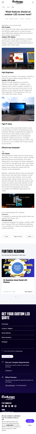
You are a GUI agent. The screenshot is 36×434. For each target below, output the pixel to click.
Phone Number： (7, 337)
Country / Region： (8, 328)
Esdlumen (5, 214)
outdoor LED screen (8, 80)
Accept (30, 421)
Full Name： (5, 324)
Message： (5, 342)
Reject (30, 425)
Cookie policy (9, 425)
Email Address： (7, 333)
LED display (6, 154)
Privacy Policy (19, 351)
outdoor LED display (8, 37)
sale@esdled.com (8, 412)
